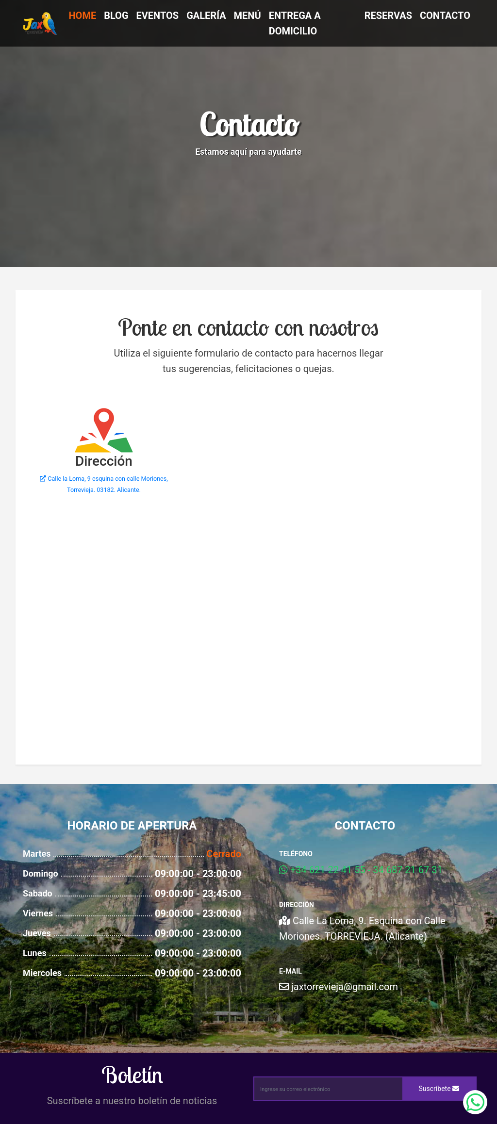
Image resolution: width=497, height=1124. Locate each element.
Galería (206, 15)
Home (82, 15)
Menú (247, 15)
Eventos (157, 15)
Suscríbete (439, 1088)
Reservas (388, 15)
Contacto (445, 15)
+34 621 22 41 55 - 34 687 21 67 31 (361, 870)
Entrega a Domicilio (295, 23)
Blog (116, 15)
